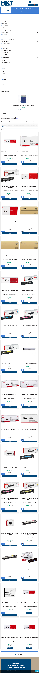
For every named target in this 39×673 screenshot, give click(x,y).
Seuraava (22, 629)
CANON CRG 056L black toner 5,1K (29, 414)
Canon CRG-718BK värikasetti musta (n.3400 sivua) (10, 185)
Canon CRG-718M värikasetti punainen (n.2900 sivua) (9, 481)
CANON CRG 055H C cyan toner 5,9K (29, 382)
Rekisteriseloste (16, 671)
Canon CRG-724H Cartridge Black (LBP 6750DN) (9, 514)
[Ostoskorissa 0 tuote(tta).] (35, 5)
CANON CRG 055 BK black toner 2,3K (10, 382)
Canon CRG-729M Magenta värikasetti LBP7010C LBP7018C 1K (29, 514)
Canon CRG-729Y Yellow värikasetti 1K (9, 546)
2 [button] (20, 109)
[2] (17, 118)
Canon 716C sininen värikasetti (10, 316)
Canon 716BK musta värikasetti (29, 283)
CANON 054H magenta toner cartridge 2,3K (9, 613)
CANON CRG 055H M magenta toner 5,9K (10, 414)
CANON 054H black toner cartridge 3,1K (9, 151)
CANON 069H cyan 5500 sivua (29, 217)
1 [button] (18, 109)
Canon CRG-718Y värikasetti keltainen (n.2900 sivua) (29, 481)
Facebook (2, 652)
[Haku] (22, 2)
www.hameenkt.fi (4, 668)
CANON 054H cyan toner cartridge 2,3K (29, 579)
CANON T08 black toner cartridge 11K (10, 579)
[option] (19, 101)
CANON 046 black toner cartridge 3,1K (29, 184)
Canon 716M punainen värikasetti (29, 316)
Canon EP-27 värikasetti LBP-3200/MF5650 (29, 547)
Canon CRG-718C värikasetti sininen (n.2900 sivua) (29, 448)
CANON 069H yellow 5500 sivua (29, 250)
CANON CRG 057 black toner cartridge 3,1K (29, 152)
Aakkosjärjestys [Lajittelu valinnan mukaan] (4, 129)
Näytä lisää (3, 126)
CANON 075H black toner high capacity (9, 283)
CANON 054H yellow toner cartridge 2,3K (29, 612)
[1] (16, 118)
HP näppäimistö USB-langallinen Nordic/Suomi (19, 105)
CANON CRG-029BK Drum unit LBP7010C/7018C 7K (9, 448)
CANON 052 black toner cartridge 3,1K (9, 217)
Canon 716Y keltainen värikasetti (10, 349)
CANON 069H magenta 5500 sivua (9, 250)
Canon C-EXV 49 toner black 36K (29, 349)
